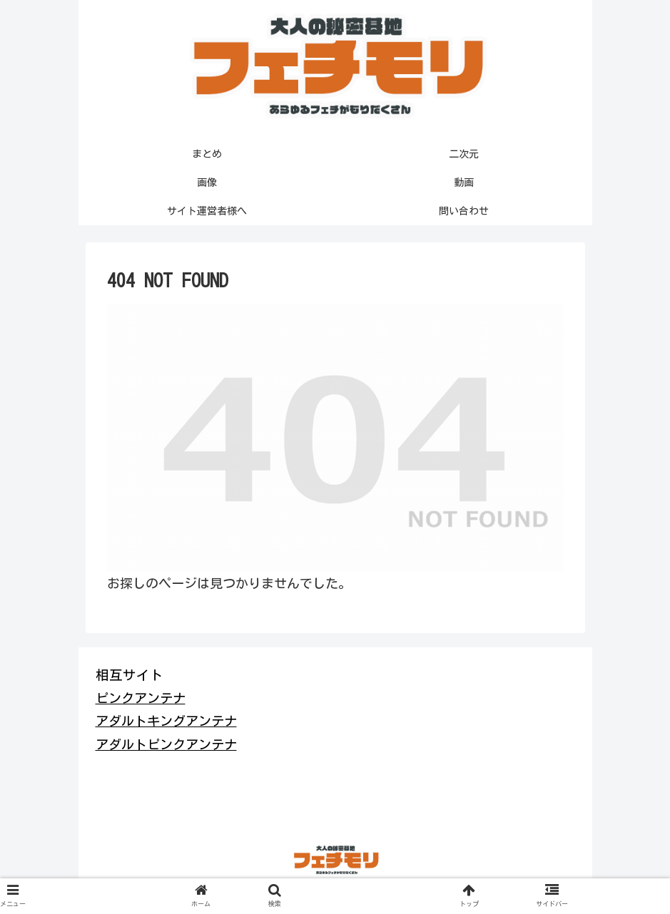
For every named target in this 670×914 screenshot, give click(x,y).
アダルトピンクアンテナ (166, 744)
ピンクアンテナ (141, 698)
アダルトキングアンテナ (166, 720)
